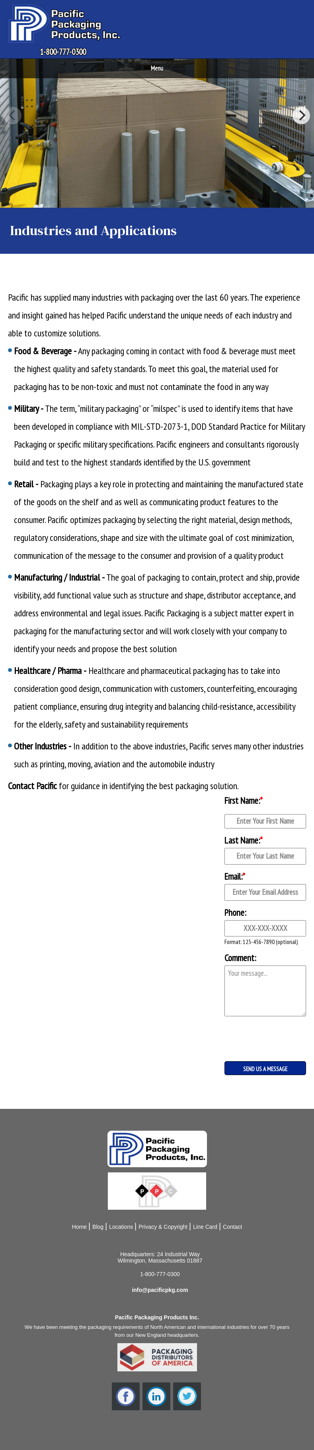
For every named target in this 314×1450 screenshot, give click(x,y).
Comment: (240, 957)
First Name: (243, 800)
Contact (232, 1227)
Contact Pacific (32, 786)
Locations (121, 1227)
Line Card (205, 1227)
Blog (97, 1227)
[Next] (301, 115)
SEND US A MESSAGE (265, 1069)
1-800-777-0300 (63, 51)
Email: (234, 876)
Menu (157, 68)
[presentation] (264, 1032)
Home (79, 1227)
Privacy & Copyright (162, 1227)
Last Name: (243, 840)
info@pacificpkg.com (160, 1290)
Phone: (235, 912)
